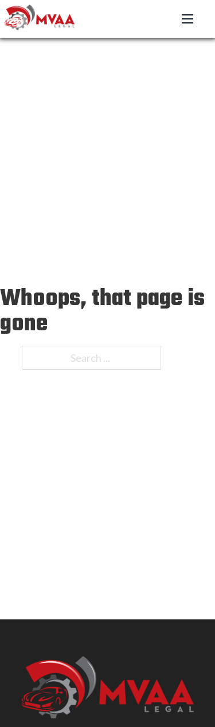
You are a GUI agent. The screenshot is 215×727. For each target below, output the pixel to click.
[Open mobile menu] (187, 18)
